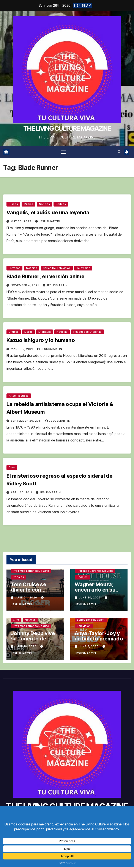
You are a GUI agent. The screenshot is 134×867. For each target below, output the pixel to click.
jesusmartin (47, 221)
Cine (12, 467)
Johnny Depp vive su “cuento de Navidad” (33, 638)
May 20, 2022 (21, 221)
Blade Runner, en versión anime (45, 276)
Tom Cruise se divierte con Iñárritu (28, 589)
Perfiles (61, 204)
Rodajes (18, 577)
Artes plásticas (19, 396)
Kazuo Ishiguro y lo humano (40, 340)
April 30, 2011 (22, 492)
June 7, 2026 (89, 646)
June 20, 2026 (90, 597)
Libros (28, 332)
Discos (13, 204)
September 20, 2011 (26, 421)
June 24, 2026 (26, 597)
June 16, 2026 (26, 646)
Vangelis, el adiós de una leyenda (47, 212)
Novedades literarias (87, 332)
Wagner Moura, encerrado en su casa (95, 589)
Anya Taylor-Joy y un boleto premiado (99, 636)
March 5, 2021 (22, 349)
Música (28, 204)
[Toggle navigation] (63, 152)
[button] (119, 152)
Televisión (83, 268)
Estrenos (14, 268)
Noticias (44, 204)
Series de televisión (57, 268)
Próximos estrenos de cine (31, 571)
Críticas (14, 332)
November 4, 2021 (25, 285)
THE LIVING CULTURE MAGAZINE (67, 128)
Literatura (44, 332)
